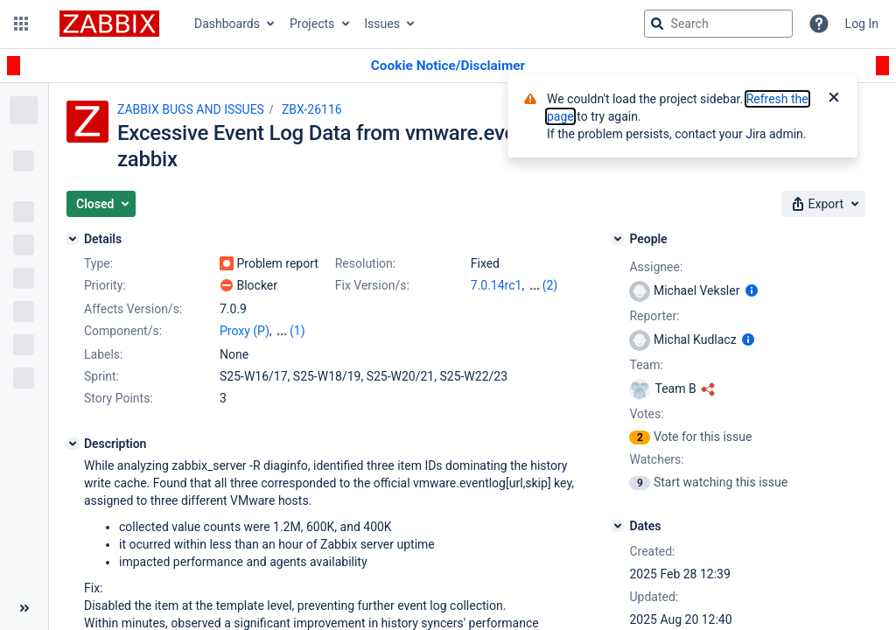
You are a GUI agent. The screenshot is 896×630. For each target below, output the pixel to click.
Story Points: (118, 398)
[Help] (819, 24)
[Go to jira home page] (109, 23)
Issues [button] (382, 24)
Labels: (103, 354)
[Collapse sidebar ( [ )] (24, 608)
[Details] (72, 239)
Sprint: (101, 376)
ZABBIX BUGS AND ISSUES (190, 109)
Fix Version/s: (372, 285)
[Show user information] (752, 291)
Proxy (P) (245, 331)
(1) (297, 331)
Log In (861, 24)
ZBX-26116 (312, 109)
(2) (550, 285)
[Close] (834, 99)
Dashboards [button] (227, 24)
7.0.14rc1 (496, 285)
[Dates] (618, 526)
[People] (618, 239)
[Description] (72, 444)
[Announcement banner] (448, 66)
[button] (21, 23)
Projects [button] (312, 24)
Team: (645, 365)
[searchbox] (718, 24)
